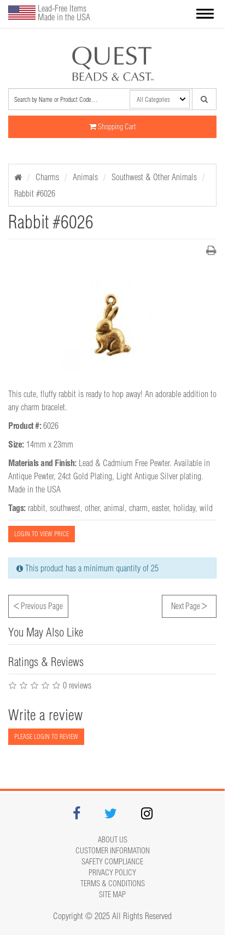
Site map (112, 894)
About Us (112, 840)
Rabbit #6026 (34, 193)
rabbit (36, 507)
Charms (47, 176)
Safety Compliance (112, 862)
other (92, 507)
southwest (65, 507)
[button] (205, 15)
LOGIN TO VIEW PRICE (41, 534)
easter (160, 507)
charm (138, 507)
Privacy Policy (112, 872)
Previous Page (38, 604)
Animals (85, 176)
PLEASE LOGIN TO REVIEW (46, 736)
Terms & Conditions (112, 883)
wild (206, 507)
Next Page (189, 604)
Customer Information (112, 851)
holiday (184, 507)
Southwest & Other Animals (154, 176)
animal (114, 507)
